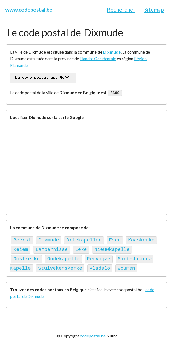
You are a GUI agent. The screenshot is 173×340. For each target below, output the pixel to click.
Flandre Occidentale (98, 58)
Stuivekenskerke (60, 265)
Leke (81, 248)
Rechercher (121, 9)
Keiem (20, 248)
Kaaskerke (141, 239)
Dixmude (112, 51)
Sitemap (154, 9)
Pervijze (99, 256)
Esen (115, 239)
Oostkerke (26, 256)
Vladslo (100, 265)
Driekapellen (84, 239)
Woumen (126, 265)
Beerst (22, 239)
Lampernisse (52, 248)
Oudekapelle (63, 256)
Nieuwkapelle (112, 248)
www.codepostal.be (28, 9)
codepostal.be (93, 332)
